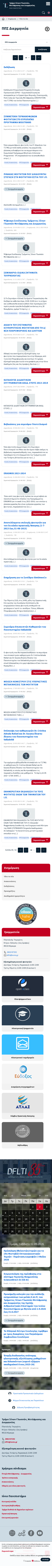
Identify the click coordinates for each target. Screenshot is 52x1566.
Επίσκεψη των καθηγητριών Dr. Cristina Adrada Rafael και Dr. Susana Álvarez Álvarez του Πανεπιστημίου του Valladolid (25, 735)
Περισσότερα (39, 107)
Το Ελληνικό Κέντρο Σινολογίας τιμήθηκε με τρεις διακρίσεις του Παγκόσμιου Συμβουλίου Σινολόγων (26, 1334)
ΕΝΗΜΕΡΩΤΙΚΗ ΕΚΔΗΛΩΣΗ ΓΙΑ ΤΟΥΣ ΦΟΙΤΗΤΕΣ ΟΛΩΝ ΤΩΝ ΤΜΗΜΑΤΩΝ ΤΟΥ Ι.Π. (24, 794)
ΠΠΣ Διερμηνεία (24, 105)
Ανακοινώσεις (10, 881)
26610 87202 (12, 952)
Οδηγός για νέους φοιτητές (13, 1486)
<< (15, 58)
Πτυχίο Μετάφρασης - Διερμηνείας (17, 1473)
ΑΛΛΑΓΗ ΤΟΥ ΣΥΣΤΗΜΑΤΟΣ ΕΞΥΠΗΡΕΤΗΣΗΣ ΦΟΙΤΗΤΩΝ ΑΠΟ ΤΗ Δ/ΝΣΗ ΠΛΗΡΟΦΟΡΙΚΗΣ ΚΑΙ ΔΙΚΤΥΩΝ (25, 328)
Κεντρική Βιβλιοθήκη (11, 1505)
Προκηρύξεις (9, 891)
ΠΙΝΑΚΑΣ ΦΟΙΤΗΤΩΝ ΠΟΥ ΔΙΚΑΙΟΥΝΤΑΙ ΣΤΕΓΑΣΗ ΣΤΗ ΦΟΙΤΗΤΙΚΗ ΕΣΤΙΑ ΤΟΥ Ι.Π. (25, 176)
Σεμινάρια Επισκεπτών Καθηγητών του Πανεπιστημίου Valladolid (25, 628)
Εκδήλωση (9, 67)
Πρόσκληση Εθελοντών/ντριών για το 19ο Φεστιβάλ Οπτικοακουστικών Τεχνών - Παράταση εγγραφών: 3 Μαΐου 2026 (25, 1255)
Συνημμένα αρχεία (15, 189)
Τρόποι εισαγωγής (10, 1478)
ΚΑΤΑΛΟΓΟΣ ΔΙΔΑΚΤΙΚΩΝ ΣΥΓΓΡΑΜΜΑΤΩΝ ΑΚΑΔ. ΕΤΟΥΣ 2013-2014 (26, 382)
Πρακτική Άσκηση (9, 1513)
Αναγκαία (28, 1561)
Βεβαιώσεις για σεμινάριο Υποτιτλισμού (25, 424)
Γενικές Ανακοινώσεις (10, 105)
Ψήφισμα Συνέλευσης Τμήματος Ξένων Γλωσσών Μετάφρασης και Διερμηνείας (25, 222)
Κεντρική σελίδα (9, 1501)
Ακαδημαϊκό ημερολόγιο (14, 896)
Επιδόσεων (37, 1561)
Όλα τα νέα (23, 19)
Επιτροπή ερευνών (10, 1517)
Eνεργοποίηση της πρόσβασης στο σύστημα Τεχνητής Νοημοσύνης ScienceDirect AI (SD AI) (22, 1277)
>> (39, 58)
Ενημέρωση (12, 19)
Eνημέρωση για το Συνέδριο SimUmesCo (25, 577)
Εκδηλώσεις (9, 886)
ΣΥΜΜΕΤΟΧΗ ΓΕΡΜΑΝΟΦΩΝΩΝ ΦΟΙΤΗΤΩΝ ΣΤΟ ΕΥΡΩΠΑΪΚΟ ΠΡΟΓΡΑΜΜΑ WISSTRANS (20, 119)
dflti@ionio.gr (12, 955)
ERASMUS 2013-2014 (15, 473)
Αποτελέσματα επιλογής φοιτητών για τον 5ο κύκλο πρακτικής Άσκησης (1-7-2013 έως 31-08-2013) (25, 525)
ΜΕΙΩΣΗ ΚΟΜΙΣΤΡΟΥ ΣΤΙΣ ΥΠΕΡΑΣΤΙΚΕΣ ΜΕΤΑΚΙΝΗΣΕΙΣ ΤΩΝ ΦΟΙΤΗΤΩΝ (25, 683)
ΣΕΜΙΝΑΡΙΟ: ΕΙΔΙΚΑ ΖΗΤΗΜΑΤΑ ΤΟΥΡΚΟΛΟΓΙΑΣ (20, 274)
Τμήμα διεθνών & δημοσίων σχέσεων (17, 1509)
